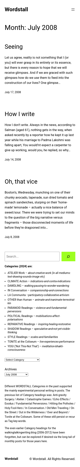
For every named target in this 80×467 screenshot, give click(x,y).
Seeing (14, 46)
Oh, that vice (21, 181)
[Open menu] (73, 9)
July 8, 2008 (12, 237)
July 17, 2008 (13, 92)
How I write (20, 114)
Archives (11, 369)
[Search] (68, 256)
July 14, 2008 (13, 159)
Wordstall (16, 9)
